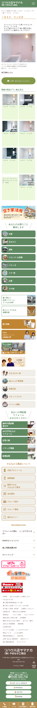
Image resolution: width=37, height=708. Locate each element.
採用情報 (19, 696)
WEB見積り (18, 687)
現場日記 (6, 615)
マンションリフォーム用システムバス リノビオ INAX (10, 180)
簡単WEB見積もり (9, 636)
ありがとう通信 (28, 621)
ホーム (3, 11)
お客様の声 (6, 612)
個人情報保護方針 (9, 547)
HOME (5, 596)
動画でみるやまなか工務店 (11, 621)
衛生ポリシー (25, 639)
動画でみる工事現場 (19, 612)
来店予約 (20, 636)
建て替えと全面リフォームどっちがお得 (16, 605)
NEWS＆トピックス (10, 540)
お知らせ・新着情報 (9, 624)
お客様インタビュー (27, 608)
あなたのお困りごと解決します (20, 596)
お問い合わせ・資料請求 (10, 639)
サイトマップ (7, 554)
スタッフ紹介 (17, 615)
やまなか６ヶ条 (8, 599)
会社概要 (23, 618)
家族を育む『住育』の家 (10, 618)
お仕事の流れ (7, 627)
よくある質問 (18, 633)
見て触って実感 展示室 (11, 608)
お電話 (4, 705)
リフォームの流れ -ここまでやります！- (17, 532)
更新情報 (20, 624)
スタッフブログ (29, 615)
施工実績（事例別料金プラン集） (13, 602)
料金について (7, 633)
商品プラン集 (11, 11)
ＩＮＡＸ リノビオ (9, 106)
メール (14, 705)
